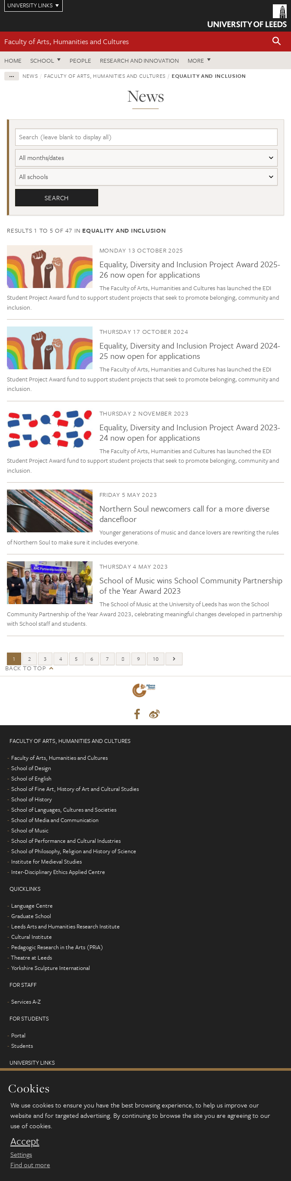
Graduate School (31, 916)
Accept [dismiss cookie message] (24, 1141)
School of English (31, 778)
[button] (277, 42)
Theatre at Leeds (31, 957)
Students (22, 1045)
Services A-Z (26, 1001)
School (42, 60)
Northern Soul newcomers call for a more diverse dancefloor (184, 514)
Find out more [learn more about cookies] (30, 1164)
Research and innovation (139, 60)
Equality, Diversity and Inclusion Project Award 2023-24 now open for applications (189, 432)
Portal (18, 1035)
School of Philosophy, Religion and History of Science (73, 851)
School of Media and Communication (55, 820)
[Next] (174, 659)
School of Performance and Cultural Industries (66, 840)
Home (13, 60)
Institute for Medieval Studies (46, 861)
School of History (31, 799)
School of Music (29, 830)
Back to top (25, 667)
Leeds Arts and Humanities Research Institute (65, 926)
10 (156, 659)
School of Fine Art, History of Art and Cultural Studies (75, 788)
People (80, 60)
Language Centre (32, 905)
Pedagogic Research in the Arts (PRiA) (57, 947)
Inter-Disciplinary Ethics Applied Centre (58, 871)
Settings (21, 1154)
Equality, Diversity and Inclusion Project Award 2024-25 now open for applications (189, 351)
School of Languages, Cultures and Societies (63, 809)
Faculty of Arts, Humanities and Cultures (66, 41)
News (30, 76)
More (196, 60)
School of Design (31, 768)
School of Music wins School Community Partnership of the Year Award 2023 (190, 586)
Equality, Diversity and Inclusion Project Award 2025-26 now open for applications (189, 269)
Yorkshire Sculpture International (50, 967)
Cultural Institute (31, 936)
